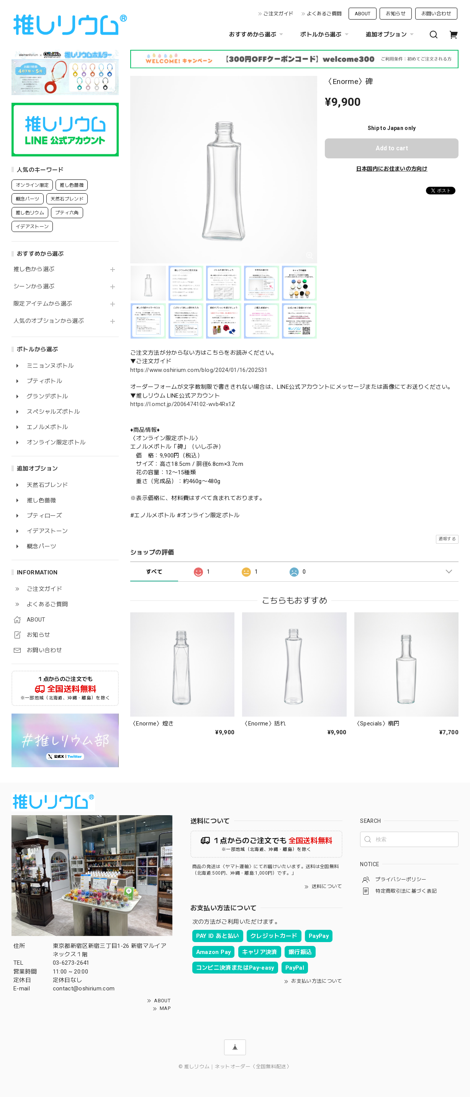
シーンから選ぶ (33, 286)
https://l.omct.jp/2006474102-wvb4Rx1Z (183, 404)
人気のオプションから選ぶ (48, 321)
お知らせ (396, 13)
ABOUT (362, 13)
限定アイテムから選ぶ (42, 304)
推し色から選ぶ (33, 269)
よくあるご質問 (324, 13)
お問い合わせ (436, 13)
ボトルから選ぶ (325, 34)
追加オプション (391, 34)
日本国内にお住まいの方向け (391, 169)
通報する (447, 538)
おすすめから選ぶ (257, 34)
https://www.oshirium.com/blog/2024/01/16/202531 (198, 370)
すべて (154, 572)
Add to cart (392, 148)
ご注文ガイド (278, 13)
